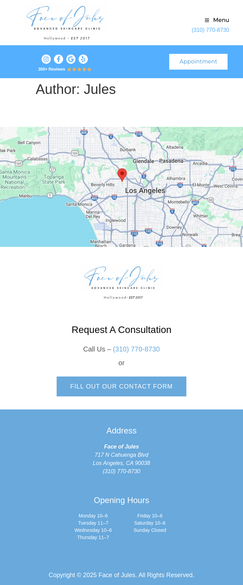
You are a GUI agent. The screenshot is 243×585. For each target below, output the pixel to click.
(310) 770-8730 (210, 30)
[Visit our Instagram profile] (46, 59)
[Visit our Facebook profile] (58, 59)
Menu (221, 20)
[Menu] (207, 20)
